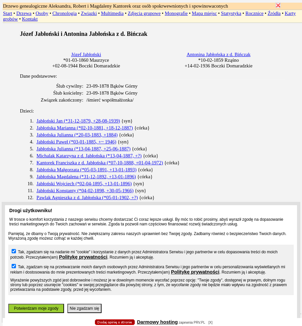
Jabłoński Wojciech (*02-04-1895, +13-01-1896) (84, 183)
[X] (210, 322)
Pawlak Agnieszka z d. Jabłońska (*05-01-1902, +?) (87, 197)
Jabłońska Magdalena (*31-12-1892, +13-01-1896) (86, 176)
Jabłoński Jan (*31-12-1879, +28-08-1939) (78, 120)
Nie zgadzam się (84, 308)
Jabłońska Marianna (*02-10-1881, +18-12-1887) (85, 127)
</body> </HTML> (151, 33)
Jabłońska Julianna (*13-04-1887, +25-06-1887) (83, 148)
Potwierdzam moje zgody (36, 308)
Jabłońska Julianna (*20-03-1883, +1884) (77, 134)
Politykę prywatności (83, 257)
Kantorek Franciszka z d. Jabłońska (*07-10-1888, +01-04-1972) (100, 162)
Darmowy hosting (157, 322)
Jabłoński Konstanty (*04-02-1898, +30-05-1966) (85, 190)
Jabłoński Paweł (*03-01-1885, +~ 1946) (76, 141)
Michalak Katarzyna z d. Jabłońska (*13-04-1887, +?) (89, 155)
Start (7, 13)
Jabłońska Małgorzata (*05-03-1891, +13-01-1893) (86, 169)
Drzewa (24, 13)
